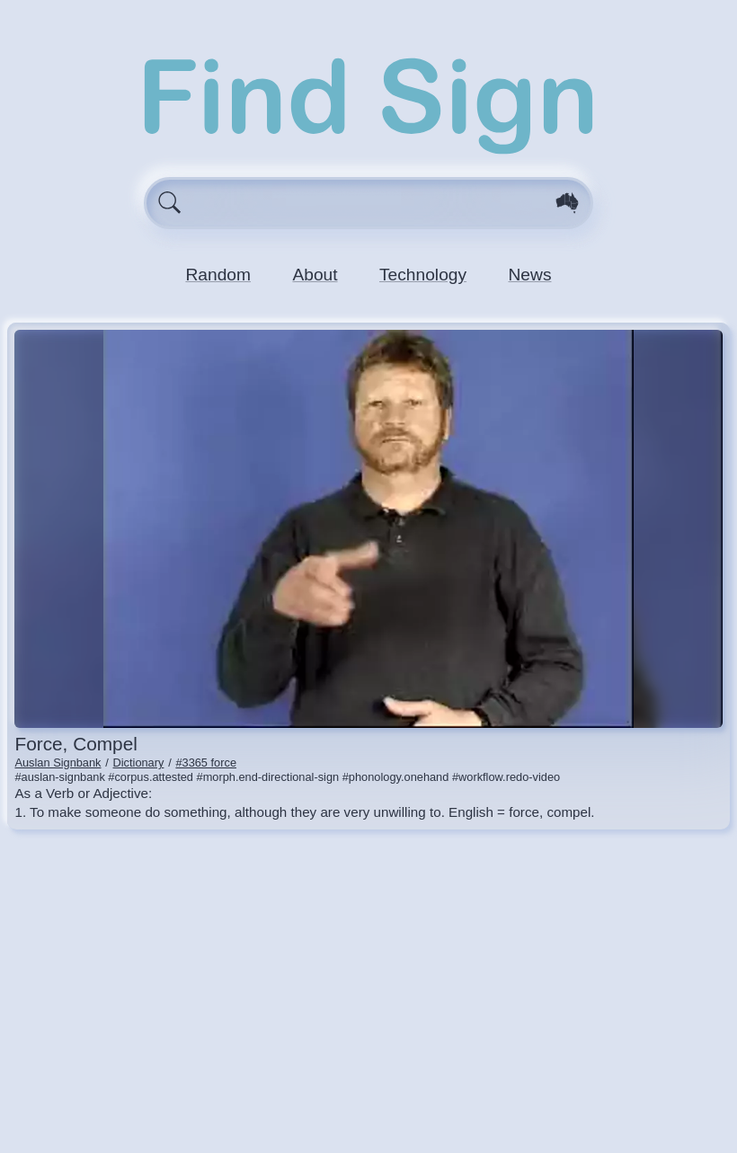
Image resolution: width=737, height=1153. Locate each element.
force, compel (75, 743)
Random (218, 274)
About (314, 274)
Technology (422, 274)
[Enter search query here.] (369, 203)
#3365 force (205, 762)
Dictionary (138, 762)
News (530, 274)
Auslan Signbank (57, 762)
